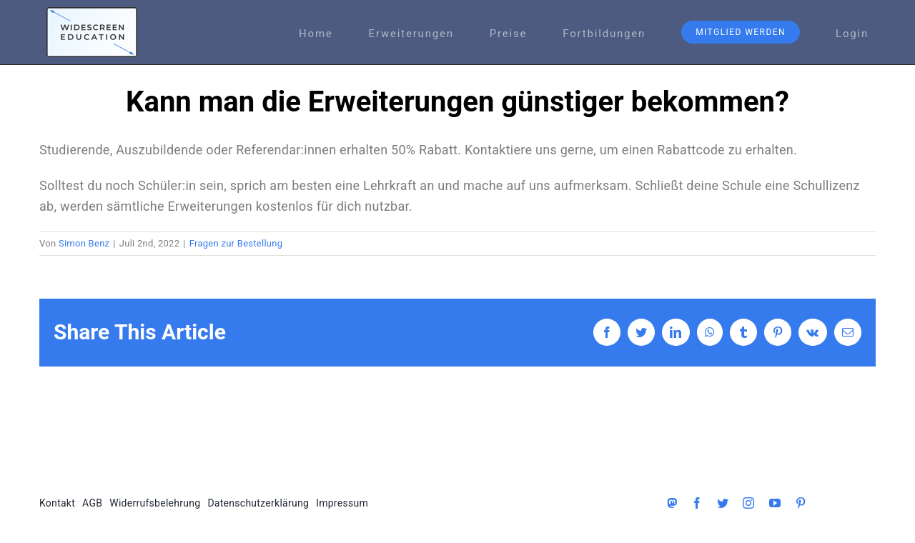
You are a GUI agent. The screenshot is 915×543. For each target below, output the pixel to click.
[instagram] (748, 503)
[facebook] (697, 503)
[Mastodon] (672, 503)
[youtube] (775, 503)
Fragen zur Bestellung (236, 243)
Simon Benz (84, 243)
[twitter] (722, 503)
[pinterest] (800, 503)
